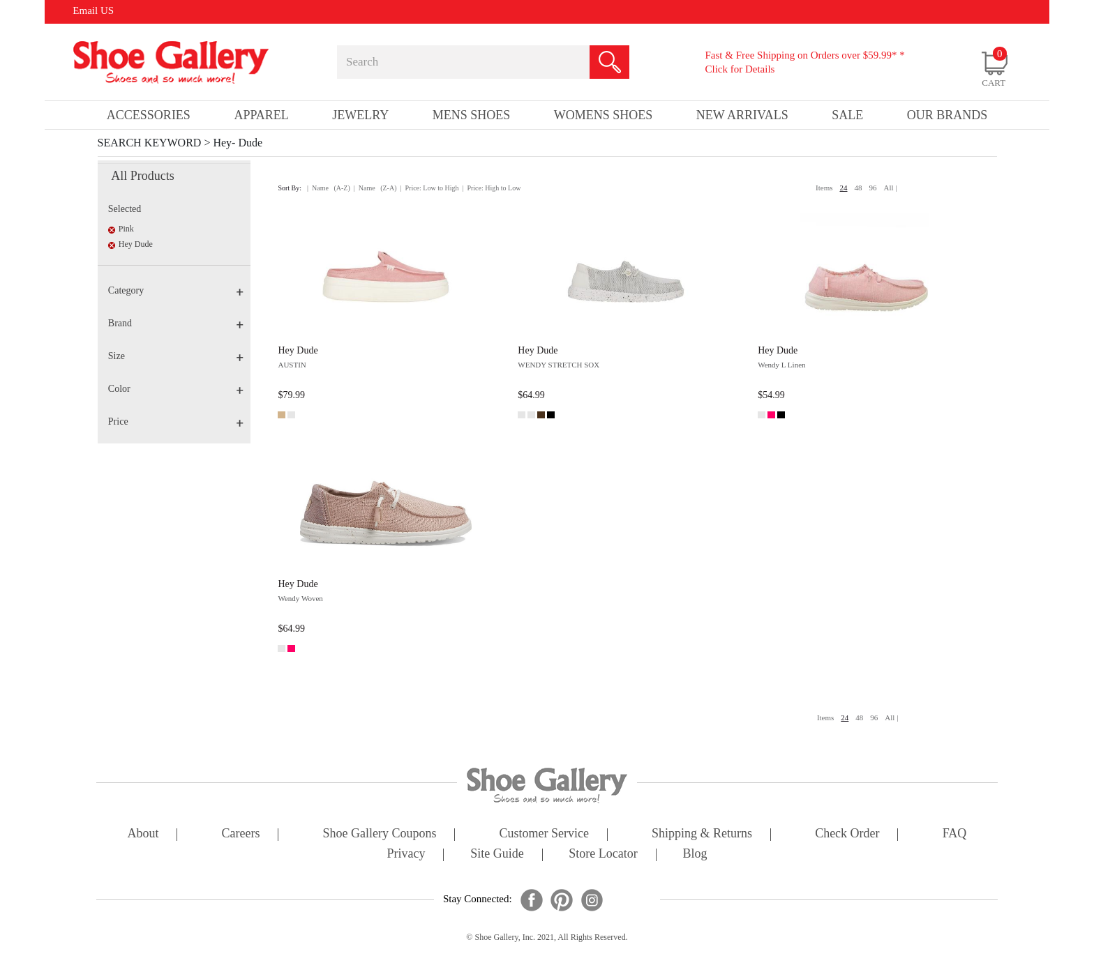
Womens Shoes (603, 115)
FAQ (955, 834)
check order (847, 834)
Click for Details (739, 69)
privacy (406, 854)
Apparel (261, 115)
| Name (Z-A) (375, 188)
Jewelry (360, 115)
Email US (93, 10)
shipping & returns (702, 834)
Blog (694, 854)
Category (175, 290)
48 (858, 187)
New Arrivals (742, 115)
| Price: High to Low (491, 188)
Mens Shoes (472, 115)
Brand (175, 323)
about (143, 834)
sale (847, 115)
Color (175, 388)
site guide (497, 854)
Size (175, 356)
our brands (947, 115)
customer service (544, 834)
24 (844, 187)
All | (890, 187)
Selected (124, 209)
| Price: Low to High (429, 188)
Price (175, 421)
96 (873, 187)
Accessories (148, 115)
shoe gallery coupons (380, 834)
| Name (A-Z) (328, 188)
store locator (603, 854)
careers (241, 834)
